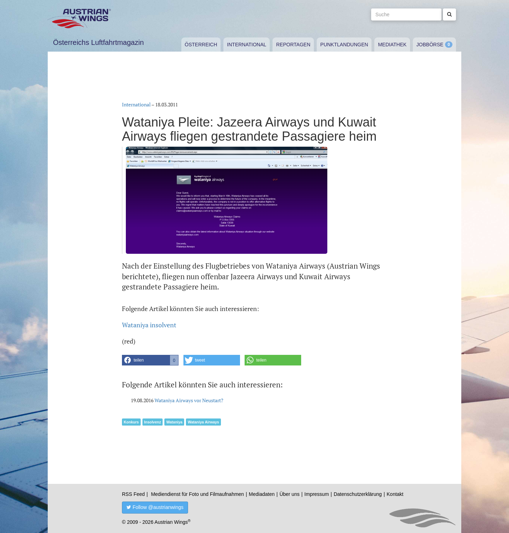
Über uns (290, 494)
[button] (150, 360)
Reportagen (293, 44)
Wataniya (174, 422)
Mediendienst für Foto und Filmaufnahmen (197, 494)
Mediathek (392, 44)
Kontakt (395, 494)
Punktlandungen (344, 44)
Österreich (201, 44)
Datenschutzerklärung (358, 494)
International (246, 44)
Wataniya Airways (203, 422)
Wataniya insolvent (149, 325)
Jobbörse (429, 44)
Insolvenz (152, 422)
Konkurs (131, 422)
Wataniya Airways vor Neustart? (188, 400)
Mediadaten (262, 494)
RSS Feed (133, 494)
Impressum (316, 494)
